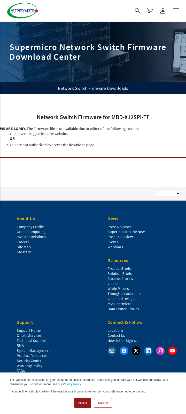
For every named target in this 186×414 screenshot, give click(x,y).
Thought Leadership (124, 293)
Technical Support (31, 340)
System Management (34, 350)
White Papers (118, 288)
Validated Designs (122, 298)
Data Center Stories (123, 308)
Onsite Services (29, 335)
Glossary (24, 251)
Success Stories (120, 278)
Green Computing (31, 231)
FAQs (21, 370)
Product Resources (32, 355)
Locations (116, 330)
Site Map (24, 246)
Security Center (29, 360)
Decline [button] (103, 403)
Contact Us (116, 335)
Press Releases (120, 226)
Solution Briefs (120, 273)
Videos (113, 283)
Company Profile (30, 226)
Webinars (115, 246)
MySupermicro (120, 303)
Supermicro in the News (127, 231)
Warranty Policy (29, 365)
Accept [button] (82, 403)
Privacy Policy (72, 384)
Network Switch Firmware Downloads (93, 88)
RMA (20, 345)
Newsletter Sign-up (123, 340)
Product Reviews (121, 236)
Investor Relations (31, 236)
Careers (23, 241)
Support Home (29, 330)
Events (113, 241)
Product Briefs (119, 268)
